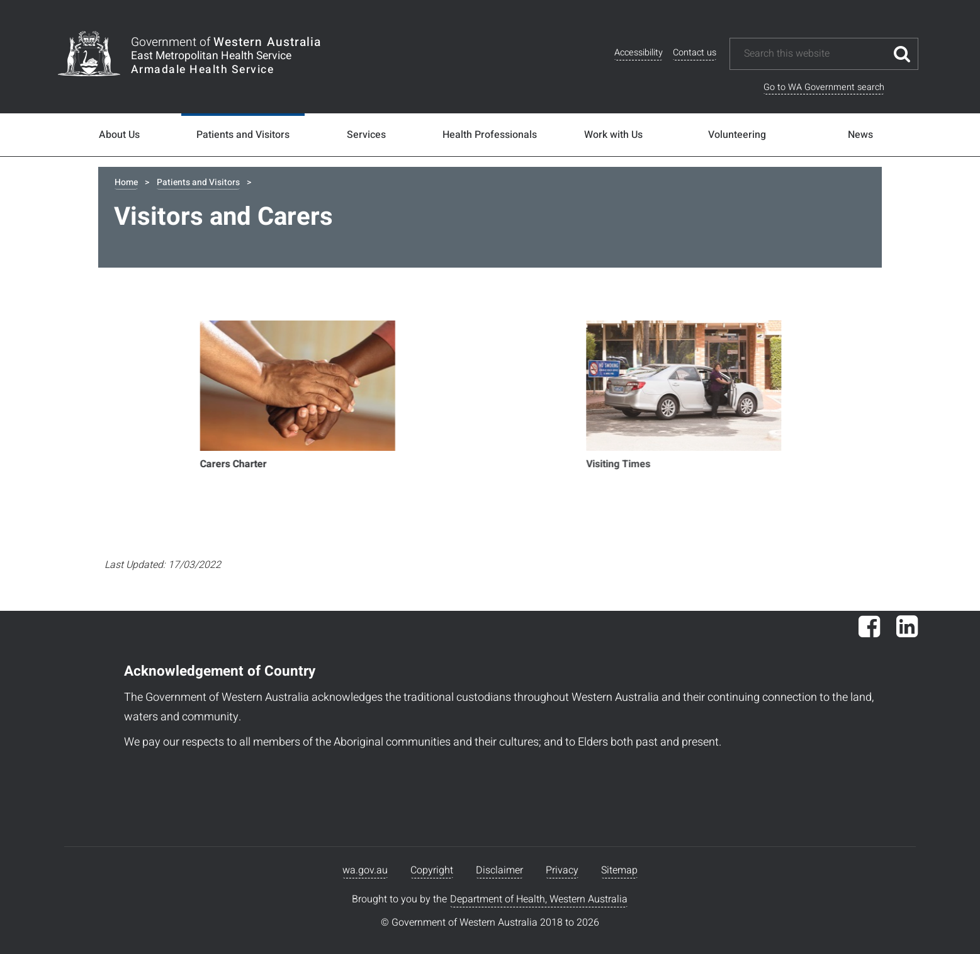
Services (366, 134)
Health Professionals (489, 134)
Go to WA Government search (823, 87)
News (860, 134)
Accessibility (638, 52)
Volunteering (737, 134)
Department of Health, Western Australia (539, 899)
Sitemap (619, 870)
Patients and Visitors (243, 134)
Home (126, 182)
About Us (119, 134)
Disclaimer (499, 870)
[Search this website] (814, 54)
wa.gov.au (365, 870)
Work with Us (613, 134)
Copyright (431, 870)
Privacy (562, 870)
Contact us (694, 52)
